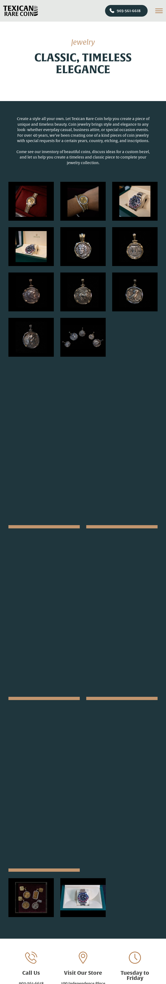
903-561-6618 (124, 10)
